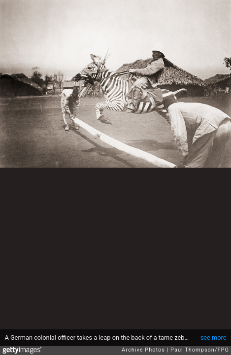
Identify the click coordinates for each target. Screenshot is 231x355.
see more (213, 337)
